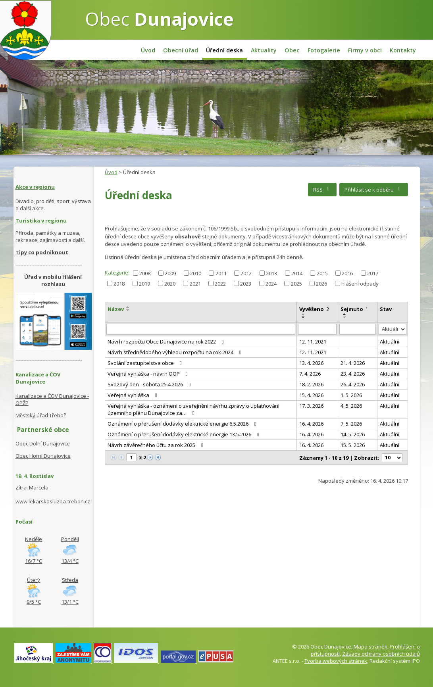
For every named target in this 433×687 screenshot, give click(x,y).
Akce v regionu (35, 186)
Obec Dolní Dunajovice (42, 443)
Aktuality (264, 50)
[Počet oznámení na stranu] (392, 457)
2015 (322, 272)
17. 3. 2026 (311, 405)
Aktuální (389, 341)
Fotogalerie (324, 50)
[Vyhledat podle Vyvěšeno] (317, 329)
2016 (347, 272)
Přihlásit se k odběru (373, 189)
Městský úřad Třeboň (41, 415)
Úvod (148, 50)
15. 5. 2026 (353, 445)
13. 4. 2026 (311, 363)
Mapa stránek (370, 646)
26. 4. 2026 (353, 384)
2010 (195, 272)
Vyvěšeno (314, 309)
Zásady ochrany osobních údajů (381, 653)
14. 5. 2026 (353, 434)
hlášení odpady (360, 283)
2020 (169, 283)
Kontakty (403, 50)
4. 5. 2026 (351, 405)
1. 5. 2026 (351, 395)
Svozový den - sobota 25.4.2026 (150, 384)
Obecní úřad (180, 50)
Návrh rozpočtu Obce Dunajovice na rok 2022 (167, 341)
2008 (144, 272)
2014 (296, 272)
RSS (322, 189)
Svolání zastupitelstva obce (146, 363)
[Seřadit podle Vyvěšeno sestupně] (303, 317)
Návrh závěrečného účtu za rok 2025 (157, 445)
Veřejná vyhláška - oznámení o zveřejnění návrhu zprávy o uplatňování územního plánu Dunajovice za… (193, 409)
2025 (296, 283)
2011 (221, 272)
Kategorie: (117, 272)
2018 (119, 283)
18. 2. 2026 (311, 384)
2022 (220, 283)
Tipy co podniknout (41, 252)
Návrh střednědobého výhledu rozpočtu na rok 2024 (176, 352)
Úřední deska (224, 50)
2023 (245, 283)
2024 (271, 283)
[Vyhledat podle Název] (200, 329)
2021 (195, 283)
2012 (246, 272)
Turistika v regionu (41, 220)
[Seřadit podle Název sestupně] (128, 310)
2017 (372, 272)
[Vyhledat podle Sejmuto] (357, 329)
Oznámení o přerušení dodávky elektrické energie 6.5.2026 (183, 423)
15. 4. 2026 (311, 395)
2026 (321, 283)
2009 (170, 272)
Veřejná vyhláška (134, 395)
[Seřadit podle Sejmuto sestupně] (345, 317)
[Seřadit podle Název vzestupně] (128, 307)
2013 (271, 272)
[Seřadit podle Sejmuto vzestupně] (345, 314)
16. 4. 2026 (311, 423)
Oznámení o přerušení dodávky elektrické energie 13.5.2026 (185, 434)
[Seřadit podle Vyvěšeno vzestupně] (303, 314)
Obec (159, 18)
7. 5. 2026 (351, 423)
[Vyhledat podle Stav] (392, 329)
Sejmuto (354, 309)
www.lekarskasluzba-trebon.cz (52, 501)
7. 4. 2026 (310, 373)
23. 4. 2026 (353, 373)
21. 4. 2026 (353, 363)
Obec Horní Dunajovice (43, 455)
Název (116, 309)
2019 (144, 283)
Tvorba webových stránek (335, 660)
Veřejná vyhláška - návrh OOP (149, 373)
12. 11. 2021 (312, 341)
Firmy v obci (365, 50)
